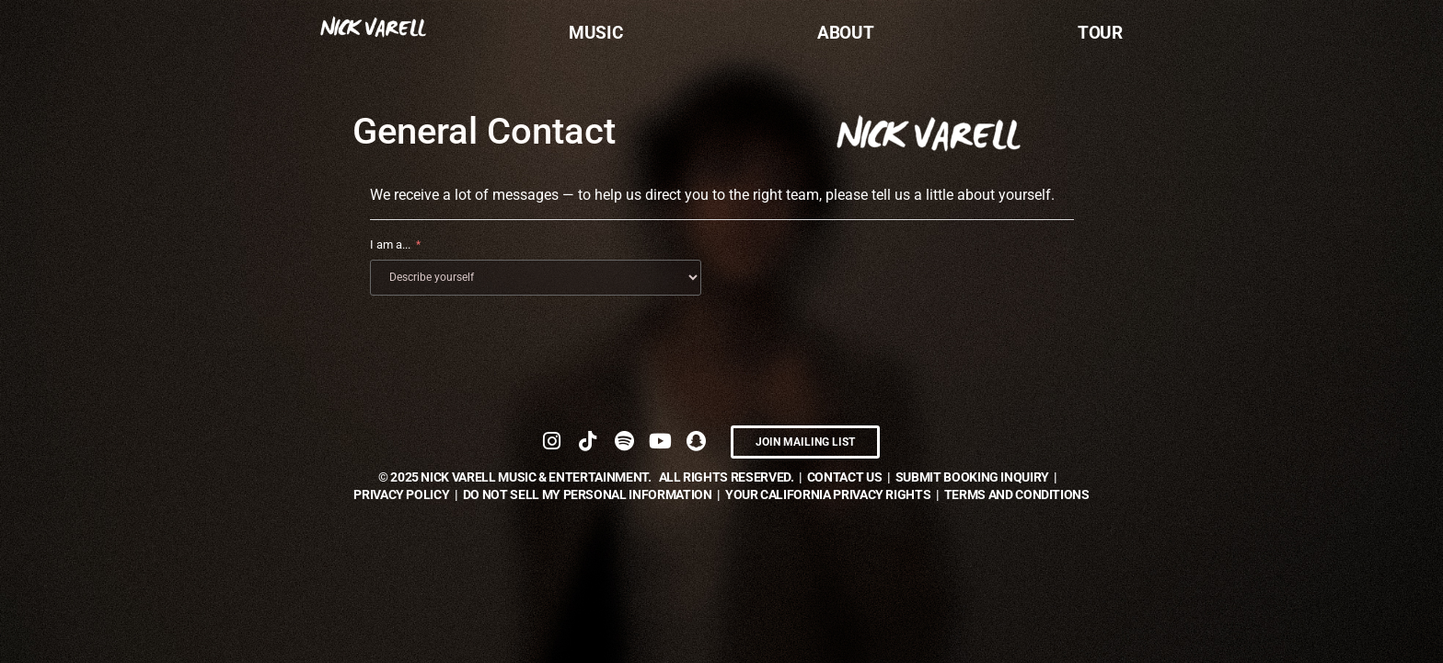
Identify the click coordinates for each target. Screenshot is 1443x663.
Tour (1100, 32)
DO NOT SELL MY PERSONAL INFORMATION (587, 493)
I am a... (390, 244)
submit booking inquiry (972, 476)
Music (595, 32)
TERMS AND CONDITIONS (1017, 493)
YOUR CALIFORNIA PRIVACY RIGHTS (828, 493)
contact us (845, 476)
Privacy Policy (401, 493)
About (845, 32)
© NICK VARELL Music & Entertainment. (515, 476)
